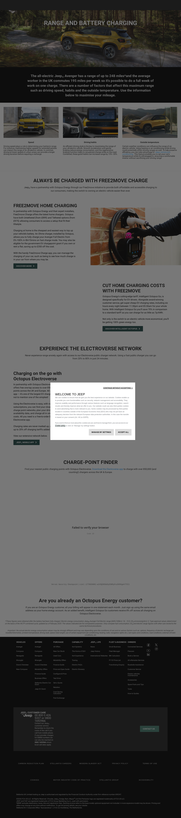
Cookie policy (60, 426)
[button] (118, 388)
